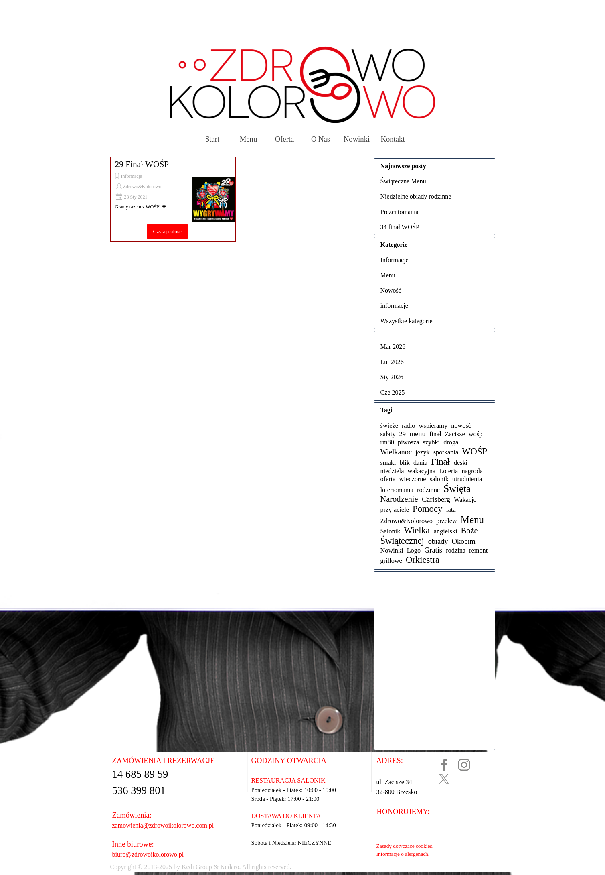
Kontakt (392, 139)
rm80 (387, 442)
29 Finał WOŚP (142, 164)
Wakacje (465, 499)
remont (478, 550)
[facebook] (444, 765)
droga (450, 442)
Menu (248, 139)
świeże (389, 425)
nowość (461, 425)
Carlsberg (436, 499)
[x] (444, 779)
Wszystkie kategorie (406, 320)
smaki (388, 462)
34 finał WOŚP (399, 227)
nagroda (472, 471)
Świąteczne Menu (403, 181)
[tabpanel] (277, 867)
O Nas (320, 139)
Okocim (464, 541)
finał (435, 434)
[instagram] (464, 765)
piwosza (408, 442)
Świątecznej (402, 541)
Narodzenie (399, 498)
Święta (457, 488)
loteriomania (396, 490)
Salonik (390, 531)
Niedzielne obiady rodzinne (415, 196)
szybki (431, 442)
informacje (394, 305)
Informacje (131, 176)
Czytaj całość (167, 231)
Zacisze (455, 434)
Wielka (416, 530)
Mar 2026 (393, 346)
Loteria (448, 471)
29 (402, 434)
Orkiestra (422, 560)
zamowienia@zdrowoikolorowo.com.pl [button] (163, 825)
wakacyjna (421, 471)
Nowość (390, 290)
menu (417, 434)
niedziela (392, 471)
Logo (414, 550)
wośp (475, 434)
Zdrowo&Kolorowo (142, 186)
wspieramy (433, 425)
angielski (445, 531)
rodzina (455, 550)
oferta (388, 479)
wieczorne (412, 479)
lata (451, 509)
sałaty (388, 434)
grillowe (391, 560)
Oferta (284, 139)
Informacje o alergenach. (403, 854)
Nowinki (357, 139)
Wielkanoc (396, 452)
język (422, 452)
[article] (173, 199)
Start (212, 139)
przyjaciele (394, 509)
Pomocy (427, 509)
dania (420, 462)
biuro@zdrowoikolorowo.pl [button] (148, 854)
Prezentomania (399, 211)
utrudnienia (467, 479)
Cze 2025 (392, 392)
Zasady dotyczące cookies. (404, 846)
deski (460, 462)
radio (408, 425)
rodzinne (428, 490)
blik (405, 462)
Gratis (433, 550)
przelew (446, 521)
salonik (439, 479)
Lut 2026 (392, 361)
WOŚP (474, 451)
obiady (438, 541)
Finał (440, 462)
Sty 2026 (391, 377)
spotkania (446, 452)
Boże (469, 530)
